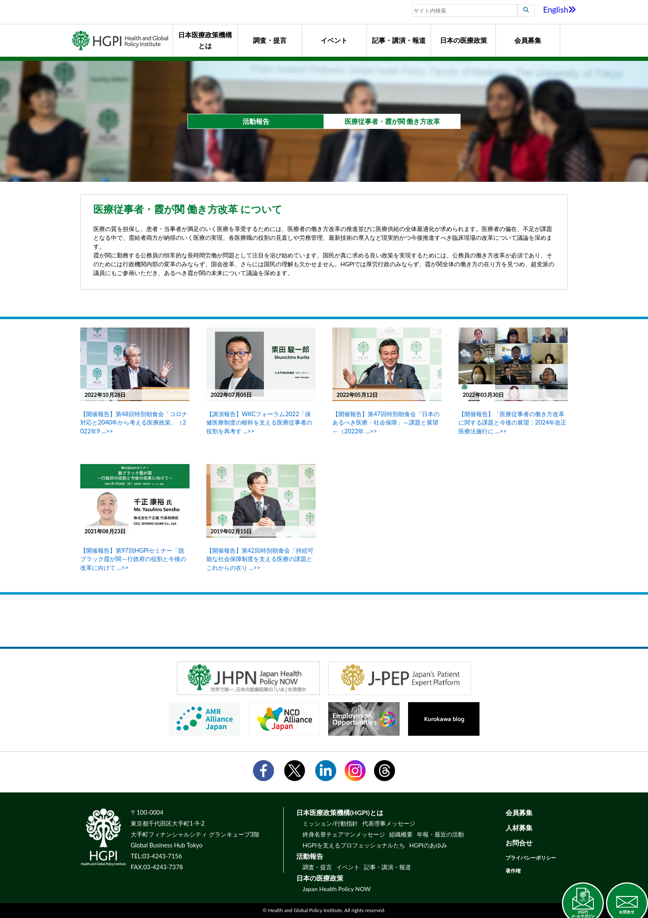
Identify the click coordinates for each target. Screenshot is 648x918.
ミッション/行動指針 (330, 823)
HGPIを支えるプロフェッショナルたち (354, 845)
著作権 (513, 871)
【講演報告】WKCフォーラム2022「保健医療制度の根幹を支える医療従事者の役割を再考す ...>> (259, 422)
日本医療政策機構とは (205, 40)
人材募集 (519, 827)
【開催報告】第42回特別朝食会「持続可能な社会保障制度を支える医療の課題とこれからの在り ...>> (259, 559)
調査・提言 (270, 40)
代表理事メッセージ (388, 823)
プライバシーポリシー (531, 858)
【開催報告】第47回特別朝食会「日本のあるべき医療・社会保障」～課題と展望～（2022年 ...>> (386, 422)
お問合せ (519, 843)
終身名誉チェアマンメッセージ (344, 834)
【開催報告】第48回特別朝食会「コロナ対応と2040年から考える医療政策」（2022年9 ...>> (133, 422)
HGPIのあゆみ (428, 845)
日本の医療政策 (463, 40)
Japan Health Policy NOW (337, 888)
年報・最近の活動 (440, 834)
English (559, 9)
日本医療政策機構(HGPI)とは (339, 812)
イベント (334, 40)
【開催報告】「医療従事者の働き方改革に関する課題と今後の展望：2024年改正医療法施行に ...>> (512, 422)
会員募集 (527, 40)
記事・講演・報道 (399, 40)
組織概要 (401, 834)
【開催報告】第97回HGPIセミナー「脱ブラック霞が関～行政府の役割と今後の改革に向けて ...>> (133, 559)
